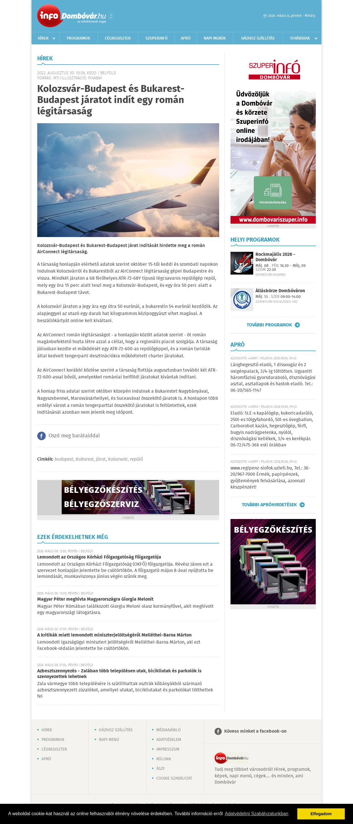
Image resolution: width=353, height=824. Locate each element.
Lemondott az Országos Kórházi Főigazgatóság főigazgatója (99, 557)
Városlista (111, 16)
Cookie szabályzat (174, 778)
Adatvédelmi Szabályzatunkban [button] (256, 813)
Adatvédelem (168, 740)
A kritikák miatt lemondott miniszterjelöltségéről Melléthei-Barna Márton (114, 635)
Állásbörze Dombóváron (280, 290)
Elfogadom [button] (321, 813)
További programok (269, 324)
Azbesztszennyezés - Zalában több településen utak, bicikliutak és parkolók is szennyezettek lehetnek (119, 674)
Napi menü (109, 740)
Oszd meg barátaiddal (74, 436)
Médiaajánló (168, 730)
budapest (64, 459)
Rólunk (163, 759)
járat (101, 459)
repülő (136, 459)
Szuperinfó (157, 38)
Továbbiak (300, 38)
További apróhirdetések (269, 504)
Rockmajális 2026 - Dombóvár (275, 257)
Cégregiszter (118, 38)
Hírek (43, 38)
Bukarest (85, 459)
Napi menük (215, 38)
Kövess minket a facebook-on (255, 731)
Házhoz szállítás (258, 38)
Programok (78, 38)
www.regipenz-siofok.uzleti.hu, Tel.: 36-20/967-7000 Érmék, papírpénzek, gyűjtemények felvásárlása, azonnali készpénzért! (270, 478)
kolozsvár (118, 459)
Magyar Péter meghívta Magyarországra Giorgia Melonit (95, 599)
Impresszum (167, 749)
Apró (186, 38)
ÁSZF (160, 769)
